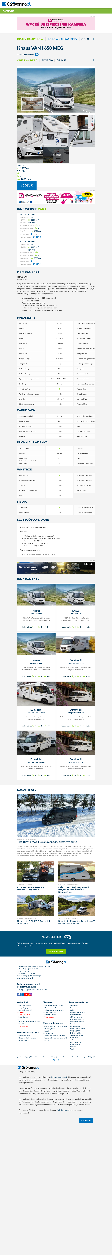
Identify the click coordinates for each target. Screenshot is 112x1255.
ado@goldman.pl (27, 978)
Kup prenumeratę (24, 1036)
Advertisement (24, 1015)
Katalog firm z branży (51, 1012)
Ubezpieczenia (23, 1026)
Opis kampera (27, 60)
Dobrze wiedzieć (75, 1033)
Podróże (73, 1024)
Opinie (61, 60)
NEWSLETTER (51, 937)
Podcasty (73, 1047)
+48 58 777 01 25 (28, 973)
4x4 (71, 1040)
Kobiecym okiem (75, 1015)
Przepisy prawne (75, 1031)
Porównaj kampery (62, 39)
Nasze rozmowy (75, 1042)
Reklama (22, 1012)
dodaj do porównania (28, 54)
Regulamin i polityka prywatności (29, 1021)
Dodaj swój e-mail (56, 951)
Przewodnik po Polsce (77, 1012)
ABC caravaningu (76, 1017)
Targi (72, 1049)
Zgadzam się (86, 1120)
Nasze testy (74, 1037)
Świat (72, 1010)
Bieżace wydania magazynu (27, 1038)
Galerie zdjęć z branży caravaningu (55, 1026)
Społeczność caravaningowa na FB (55, 1038)
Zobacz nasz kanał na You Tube (54, 1036)
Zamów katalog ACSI (25, 1040)
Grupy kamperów (30, 39)
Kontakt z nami (23, 1017)
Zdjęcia (47, 60)
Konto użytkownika (24, 1005)
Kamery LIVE (48, 1033)
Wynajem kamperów (77, 1021)
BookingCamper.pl (50, 1015)
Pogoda (46, 1031)
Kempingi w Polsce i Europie (53, 1005)
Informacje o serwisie (25, 1010)
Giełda (46, 1040)
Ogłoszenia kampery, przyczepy (54, 1010)
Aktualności (74, 1005)
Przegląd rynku (75, 1026)
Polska (72, 1008)
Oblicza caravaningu (76, 1019)
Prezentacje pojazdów (77, 1028)
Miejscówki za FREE (50, 1008)
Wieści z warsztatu (76, 1035)
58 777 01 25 (24, 971)
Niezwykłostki (75, 1044)
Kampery (9, 10)
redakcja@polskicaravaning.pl (31, 976)
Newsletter (22, 1024)
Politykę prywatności (59, 1076)
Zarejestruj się (23, 1008)
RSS (19, 1019)
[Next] (93, 39)
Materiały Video (49, 1029)
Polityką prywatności (65, 1109)
